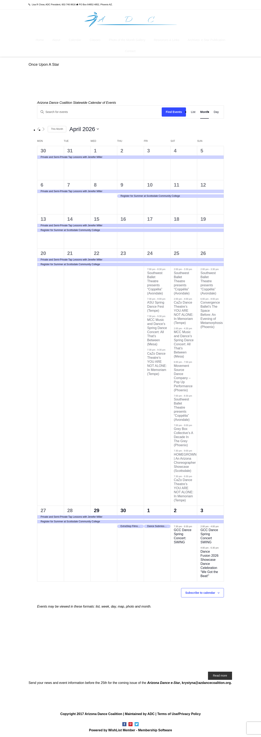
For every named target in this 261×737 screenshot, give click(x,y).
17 (150, 219)
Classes (95, 40)
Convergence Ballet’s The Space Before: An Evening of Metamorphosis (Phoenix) (211, 315)
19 (203, 219)
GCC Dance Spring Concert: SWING (182, 536)
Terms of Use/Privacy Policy (179, 714)
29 (96, 510)
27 (43, 510)
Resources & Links (166, 40)
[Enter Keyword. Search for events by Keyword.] (99, 112)
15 (96, 219)
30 (43, 150)
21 (70, 253)
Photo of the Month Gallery (127, 40)
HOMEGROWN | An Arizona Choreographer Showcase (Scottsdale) (185, 462)
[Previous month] (38, 129)
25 (176, 253)
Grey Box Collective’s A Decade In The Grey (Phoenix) (183, 437)
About (56, 40)
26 (203, 253)
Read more (220, 675)
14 (70, 219)
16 (123, 219)
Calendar (75, 40)
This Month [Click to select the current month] (57, 129)
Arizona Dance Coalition (103, 714)
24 (150, 253)
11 (176, 185)
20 (43, 253)
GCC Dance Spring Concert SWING (209, 536)
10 (150, 185)
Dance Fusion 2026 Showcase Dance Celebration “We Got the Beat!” (209, 564)
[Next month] (43, 129)
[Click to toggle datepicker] (84, 129)
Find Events (174, 112)
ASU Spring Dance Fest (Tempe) (155, 306)
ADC (151, 714)
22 (96, 253)
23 (123, 253)
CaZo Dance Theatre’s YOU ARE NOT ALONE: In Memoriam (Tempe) (184, 313)
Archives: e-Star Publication (206, 40)
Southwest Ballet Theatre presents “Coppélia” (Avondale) (182, 409)
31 (70, 150)
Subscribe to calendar (200, 592)
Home (40, 40)
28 (70, 510)
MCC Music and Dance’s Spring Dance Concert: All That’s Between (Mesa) (157, 332)
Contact (130, 51)
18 (176, 219)
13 (43, 219)
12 (203, 185)
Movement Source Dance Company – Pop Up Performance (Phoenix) (183, 378)
